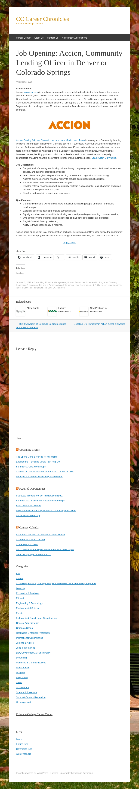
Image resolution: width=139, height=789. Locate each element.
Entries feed (22, 744)
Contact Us (52, 37)
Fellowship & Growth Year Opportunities (36, 618)
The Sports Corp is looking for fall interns (36, 456)
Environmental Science (27, 608)
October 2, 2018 (24, 82)
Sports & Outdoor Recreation (30, 697)
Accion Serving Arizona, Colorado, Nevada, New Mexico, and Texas (50, 140)
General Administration (27, 623)
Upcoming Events (29, 449)
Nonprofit (20, 672)
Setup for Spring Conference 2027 (33, 554)
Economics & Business (27, 285)
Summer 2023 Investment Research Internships (40, 500)
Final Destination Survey (28, 505)
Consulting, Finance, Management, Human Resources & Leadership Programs (71, 282)
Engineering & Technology (29, 603)
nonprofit (61, 288)
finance (25, 288)
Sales (19, 682)
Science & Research (26, 692)
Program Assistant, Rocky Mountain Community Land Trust (46, 510)
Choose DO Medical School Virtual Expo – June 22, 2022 (45, 471)
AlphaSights (33, 308)
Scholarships (22, 687)
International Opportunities (29, 638)
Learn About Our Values (104, 158)
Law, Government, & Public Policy (90, 285)
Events (19, 613)
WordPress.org (23, 754)
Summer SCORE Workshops (30, 466)
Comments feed (24, 749)
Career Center (23, 37)
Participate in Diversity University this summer (39, 476)
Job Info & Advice (47, 285)
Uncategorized (114, 285)
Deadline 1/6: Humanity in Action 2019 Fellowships (101, 324)
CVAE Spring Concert (27, 544)
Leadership (21, 657)
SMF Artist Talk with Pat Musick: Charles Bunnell (40, 534)
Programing (22, 677)
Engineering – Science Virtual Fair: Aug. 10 (38, 461)
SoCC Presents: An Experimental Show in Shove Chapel (45, 549)
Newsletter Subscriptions (74, 37)
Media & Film (22, 667)
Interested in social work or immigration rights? (39, 495)
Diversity (113, 282)
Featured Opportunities (32, 488)
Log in (19, 739)
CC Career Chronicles (42, 19)
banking (20, 578)
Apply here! (69, 242)
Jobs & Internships (65, 285)
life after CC (50, 288)
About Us (39, 37)
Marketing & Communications (31, 662)
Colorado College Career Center (34, 714)
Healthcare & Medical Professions (33, 633)
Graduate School (24, 628)
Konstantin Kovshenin (82, 773)
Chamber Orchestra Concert (30, 539)
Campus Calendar (29, 527)
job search (38, 288)
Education (21, 598)
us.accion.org (31, 92)
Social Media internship (28, 515)
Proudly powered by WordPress (32, 773)
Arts (18, 573)
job (31, 288)
